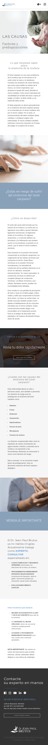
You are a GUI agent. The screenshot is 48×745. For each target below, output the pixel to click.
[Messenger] (26, 693)
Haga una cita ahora (24, 357)
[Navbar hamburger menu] (45, 4)
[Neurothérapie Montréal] (22, 699)
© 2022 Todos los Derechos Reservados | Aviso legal (24, 737)
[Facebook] (6, 693)
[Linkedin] (21, 693)
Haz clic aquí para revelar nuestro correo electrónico (22, 708)
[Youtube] (16, 693)
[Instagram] (11, 693)
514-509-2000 (19, 706)
